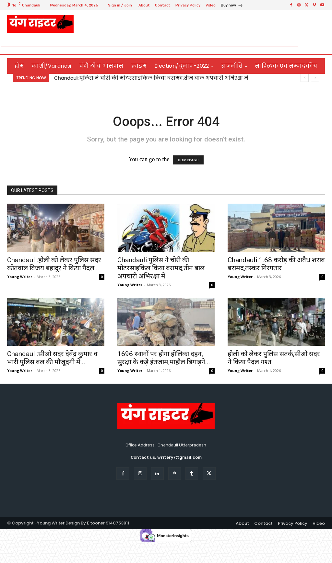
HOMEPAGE (188, 160)
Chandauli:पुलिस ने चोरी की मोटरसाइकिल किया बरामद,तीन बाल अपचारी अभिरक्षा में (151, 77)
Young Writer (19, 276)
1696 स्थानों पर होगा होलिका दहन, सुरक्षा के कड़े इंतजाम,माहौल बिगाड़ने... (163, 358)
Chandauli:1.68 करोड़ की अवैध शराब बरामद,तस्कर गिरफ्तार (276, 264)
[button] (317, 46)
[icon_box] (232, 6)
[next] (315, 78)
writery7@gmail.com (179, 457)
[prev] (305, 78)
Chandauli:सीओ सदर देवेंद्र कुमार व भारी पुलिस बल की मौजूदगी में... (52, 358)
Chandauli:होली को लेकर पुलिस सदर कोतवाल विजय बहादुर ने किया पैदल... (54, 264)
